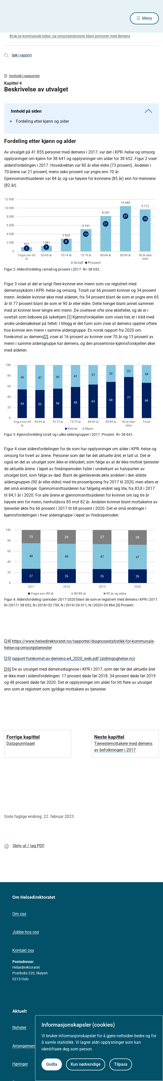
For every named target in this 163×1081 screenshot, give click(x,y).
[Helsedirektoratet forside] (10, 18)
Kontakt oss (23, 950)
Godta (51, 1064)
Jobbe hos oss (25, 932)
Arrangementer (25, 1045)
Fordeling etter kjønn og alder (39, 121)
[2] (46, 336)
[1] (69, 317)
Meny (147, 18)
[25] (7, 658)
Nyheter (19, 1027)
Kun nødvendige (86, 1064)
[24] (7, 641)
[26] (7, 669)
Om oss (19, 913)
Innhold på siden (81, 111)
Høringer (20, 1064)
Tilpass (120, 1064)
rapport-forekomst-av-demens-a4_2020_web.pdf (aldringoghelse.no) (73, 658)
